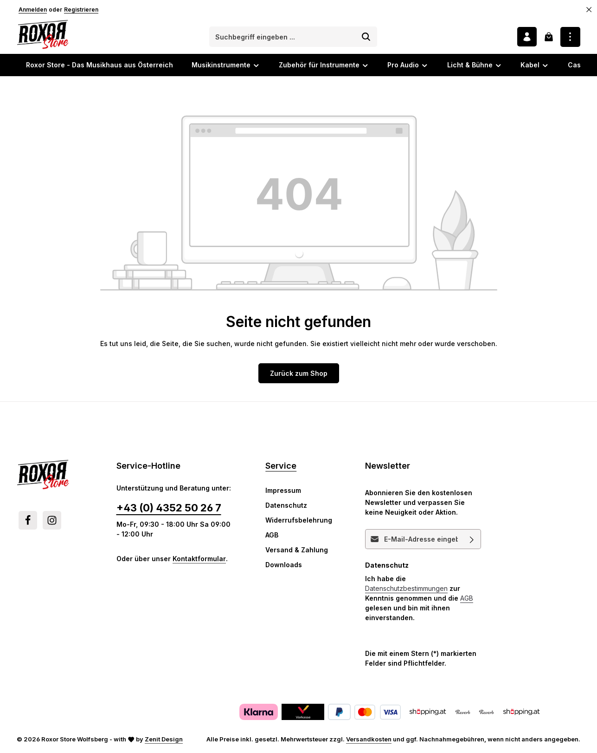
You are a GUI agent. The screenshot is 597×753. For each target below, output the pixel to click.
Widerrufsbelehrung (298, 520)
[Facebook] (28, 520)
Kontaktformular (199, 559)
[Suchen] (366, 37)
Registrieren (81, 9)
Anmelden (33, 9)
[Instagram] (52, 520)
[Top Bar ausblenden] (589, 10)
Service (280, 466)
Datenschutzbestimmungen (406, 589)
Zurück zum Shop (298, 373)
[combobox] (282, 37)
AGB (271, 535)
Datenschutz (286, 506)
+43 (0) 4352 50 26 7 (168, 508)
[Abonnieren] (472, 540)
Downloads (283, 565)
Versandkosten (369, 739)
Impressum (283, 491)
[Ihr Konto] (527, 37)
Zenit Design (164, 739)
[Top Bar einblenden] (570, 37)
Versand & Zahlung (296, 550)
